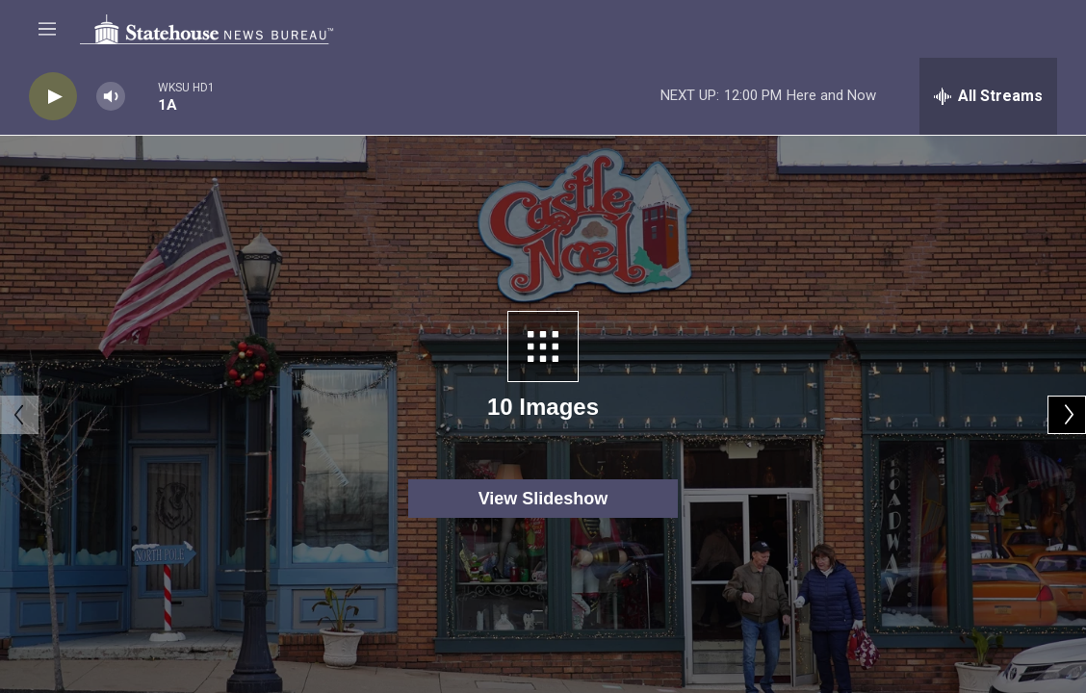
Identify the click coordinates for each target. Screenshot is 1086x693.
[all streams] (988, 96)
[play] (53, 97)
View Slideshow (543, 498)
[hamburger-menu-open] (47, 29)
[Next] (1066, 415)
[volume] (110, 96)
